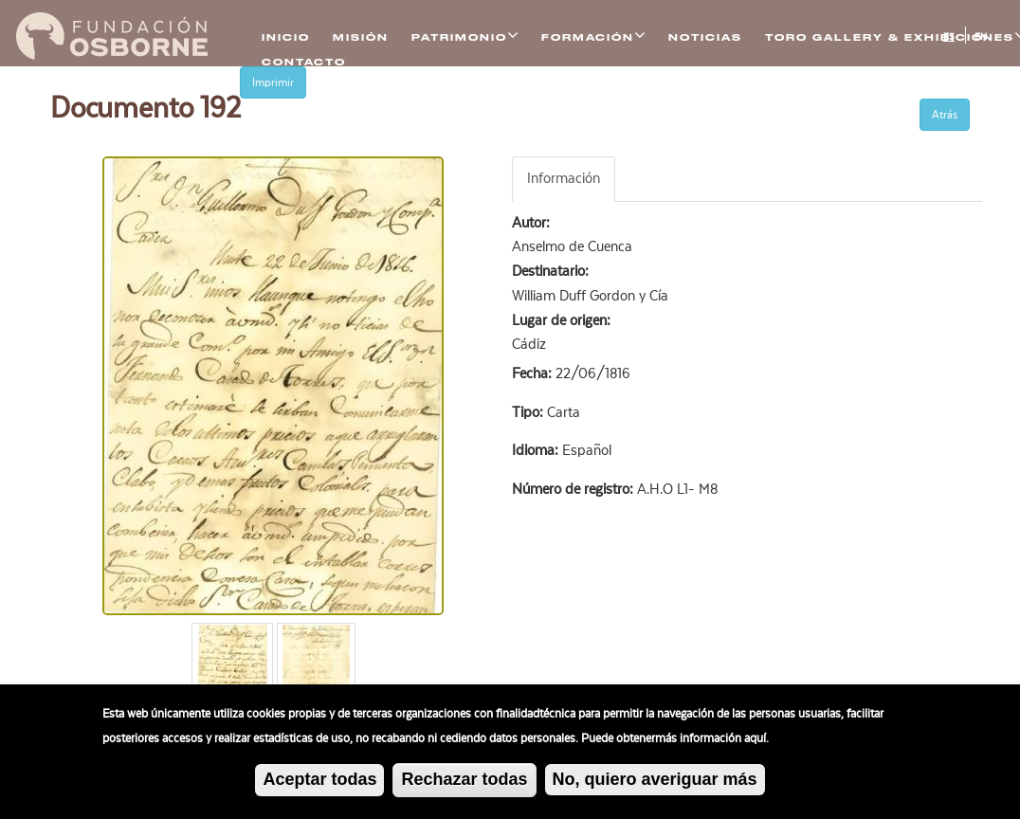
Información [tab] (563, 178)
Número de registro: (574, 489)
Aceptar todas (319, 782)
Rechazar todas (464, 782)
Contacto (304, 62)
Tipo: (529, 412)
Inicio (286, 37)
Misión (361, 37)
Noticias (705, 37)
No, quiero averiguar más (655, 782)
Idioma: (537, 450)
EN (980, 37)
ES (949, 37)
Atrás (944, 114)
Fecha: (534, 373)
